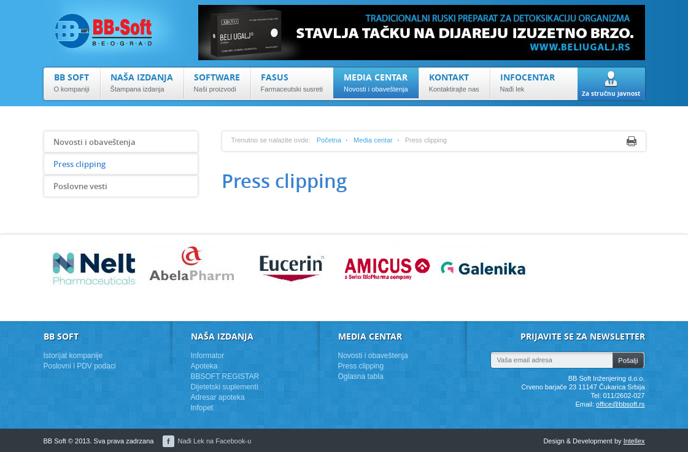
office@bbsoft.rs (620, 404)
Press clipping (79, 164)
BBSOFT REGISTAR (225, 376)
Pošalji (628, 360)
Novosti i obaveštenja (94, 141)
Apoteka (204, 366)
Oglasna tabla (361, 376)
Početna (329, 140)
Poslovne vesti (80, 186)
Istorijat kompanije (73, 355)
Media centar (373, 140)
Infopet (202, 407)
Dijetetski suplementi (224, 387)
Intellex (634, 441)
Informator (208, 355)
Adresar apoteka (218, 397)
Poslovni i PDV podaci (80, 366)
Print (631, 141)
